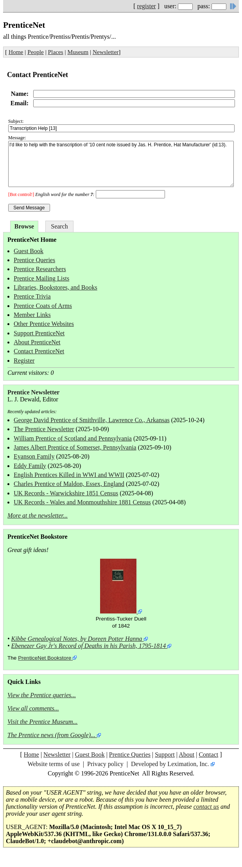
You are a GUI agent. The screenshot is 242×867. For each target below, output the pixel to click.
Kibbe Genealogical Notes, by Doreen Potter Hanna (76, 638)
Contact (208, 754)
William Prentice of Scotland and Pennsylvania (73, 438)
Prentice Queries (34, 260)
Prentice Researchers (40, 269)
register (146, 6)
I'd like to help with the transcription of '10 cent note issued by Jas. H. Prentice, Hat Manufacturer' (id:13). (121, 164)
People (35, 52)
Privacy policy (105, 764)
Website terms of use (53, 764)
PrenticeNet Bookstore (44, 658)
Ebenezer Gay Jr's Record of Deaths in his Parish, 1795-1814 (88, 645)
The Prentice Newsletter (44, 429)
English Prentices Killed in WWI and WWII (69, 474)
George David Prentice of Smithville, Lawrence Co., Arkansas (92, 420)
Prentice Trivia (32, 296)
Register (24, 360)
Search (59, 226)
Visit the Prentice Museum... (42, 721)
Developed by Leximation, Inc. (170, 764)
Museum (78, 52)
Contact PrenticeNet (39, 351)
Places (55, 52)
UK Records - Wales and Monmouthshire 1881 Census (82, 502)
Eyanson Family (34, 456)
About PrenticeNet (37, 342)
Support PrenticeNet (39, 333)
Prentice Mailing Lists (41, 278)
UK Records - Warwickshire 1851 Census (66, 493)
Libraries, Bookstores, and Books (55, 287)
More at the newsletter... (37, 515)
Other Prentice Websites (44, 323)
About (186, 754)
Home (16, 52)
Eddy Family (30, 465)
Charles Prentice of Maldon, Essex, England (69, 483)
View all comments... (33, 708)
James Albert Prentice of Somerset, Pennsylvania (75, 447)
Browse (24, 226)
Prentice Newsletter (33, 392)
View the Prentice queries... (41, 695)
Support (165, 754)
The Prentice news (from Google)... (51, 735)
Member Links (32, 314)
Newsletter (105, 52)
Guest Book (28, 251)
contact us (206, 806)
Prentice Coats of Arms (43, 305)
